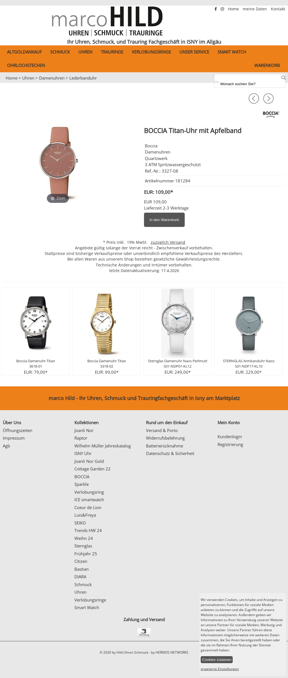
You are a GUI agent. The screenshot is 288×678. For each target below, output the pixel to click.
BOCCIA (81, 476)
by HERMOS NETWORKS (169, 652)
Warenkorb (267, 65)
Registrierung (230, 444)
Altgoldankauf (24, 52)
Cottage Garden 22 (92, 469)
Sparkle (81, 484)
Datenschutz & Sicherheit (170, 453)
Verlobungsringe (151, 52)
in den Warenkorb (164, 220)
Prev (7, 83)
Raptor (80, 438)
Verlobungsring (89, 492)
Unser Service (194, 52)
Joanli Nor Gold (89, 461)
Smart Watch (232, 52)
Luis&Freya (85, 515)
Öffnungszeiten (17, 430)
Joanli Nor (83, 430)
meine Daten (255, 8)
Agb (6, 446)
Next (280, 83)
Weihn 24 (83, 538)
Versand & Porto (162, 430)
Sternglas (83, 546)
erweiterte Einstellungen (220, 669)
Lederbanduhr (83, 78)
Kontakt (278, 8)
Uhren (85, 52)
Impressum (14, 438)
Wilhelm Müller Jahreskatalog (102, 446)
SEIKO (80, 523)
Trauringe (112, 52)
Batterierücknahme (164, 446)
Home (234, 8)
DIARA (80, 576)
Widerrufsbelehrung (165, 438)
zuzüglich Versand (168, 242)
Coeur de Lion (87, 507)
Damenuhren (52, 78)
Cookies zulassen (216, 660)
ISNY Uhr (83, 453)
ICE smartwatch (89, 499)
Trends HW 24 (88, 530)
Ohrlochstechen (26, 65)
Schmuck (60, 52)
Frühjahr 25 (85, 553)
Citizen (80, 561)
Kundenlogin (230, 436)
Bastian (81, 569)
